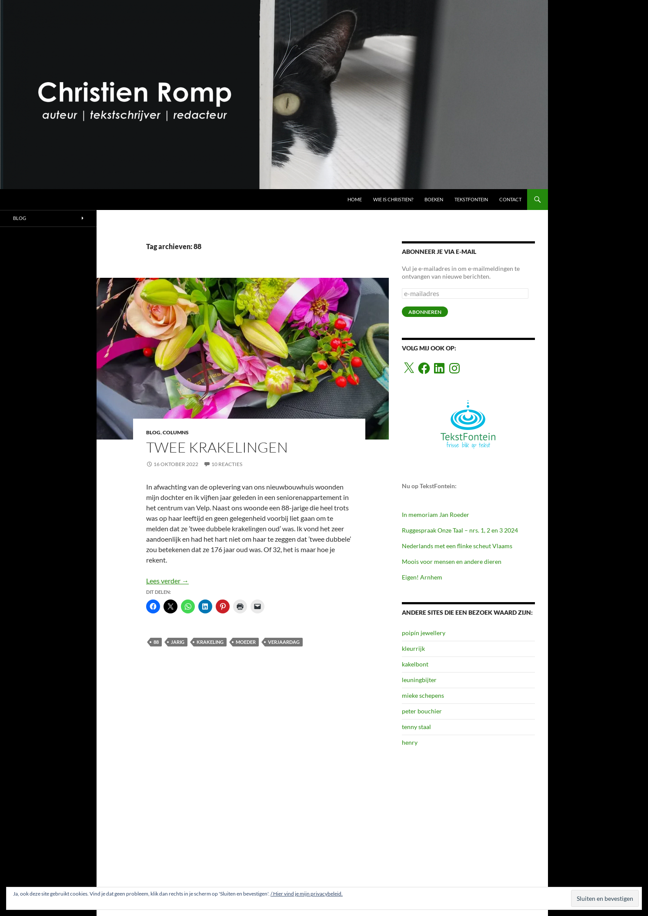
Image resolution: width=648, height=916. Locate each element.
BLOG (153, 432)
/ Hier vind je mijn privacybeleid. (307, 893)
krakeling (210, 642)
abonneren (424, 312)
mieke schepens (423, 695)
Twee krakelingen (217, 447)
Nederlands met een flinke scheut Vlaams (457, 546)
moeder (246, 642)
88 (156, 642)
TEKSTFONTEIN (471, 199)
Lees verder (167, 580)
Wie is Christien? (393, 199)
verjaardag (284, 642)
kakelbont (415, 664)
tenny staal (416, 726)
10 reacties (226, 464)
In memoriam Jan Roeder (435, 514)
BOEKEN (433, 199)
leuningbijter (419, 679)
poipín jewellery (423, 632)
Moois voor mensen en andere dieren (451, 561)
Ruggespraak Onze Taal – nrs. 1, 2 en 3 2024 (460, 530)
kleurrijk (413, 648)
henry (410, 742)
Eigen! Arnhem (422, 577)
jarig (177, 642)
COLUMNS (176, 432)
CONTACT (510, 199)
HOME (354, 199)
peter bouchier (422, 711)
